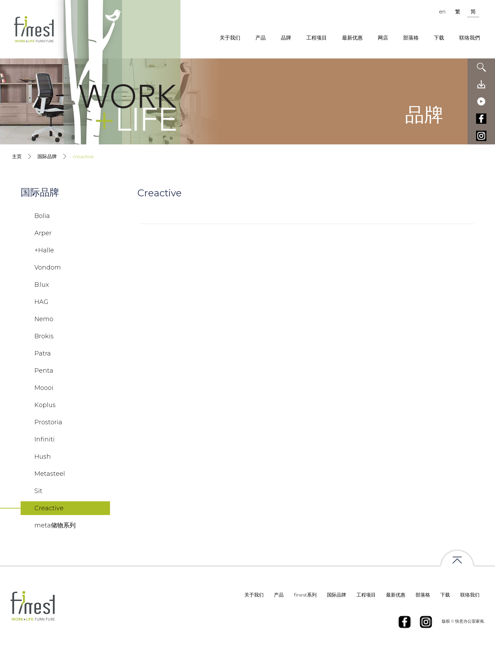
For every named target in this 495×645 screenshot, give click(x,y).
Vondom (47, 267)
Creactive (49, 508)
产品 (260, 37)
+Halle (44, 250)
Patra (42, 353)
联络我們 (469, 37)
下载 (439, 37)
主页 (17, 156)
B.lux (41, 284)
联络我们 (470, 595)
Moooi (43, 388)
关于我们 (230, 37)
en (442, 11)
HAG (41, 302)
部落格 (411, 37)
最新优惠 (352, 37)
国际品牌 (47, 156)
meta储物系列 (55, 525)
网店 (383, 37)
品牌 (286, 37)
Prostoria (48, 422)
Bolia (42, 216)
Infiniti (44, 439)
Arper (43, 233)
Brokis (44, 336)
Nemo (43, 319)
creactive (83, 156)
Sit (38, 491)
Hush (42, 456)
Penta (43, 370)
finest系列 (305, 595)
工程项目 (316, 37)
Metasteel (49, 474)
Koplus (45, 405)
